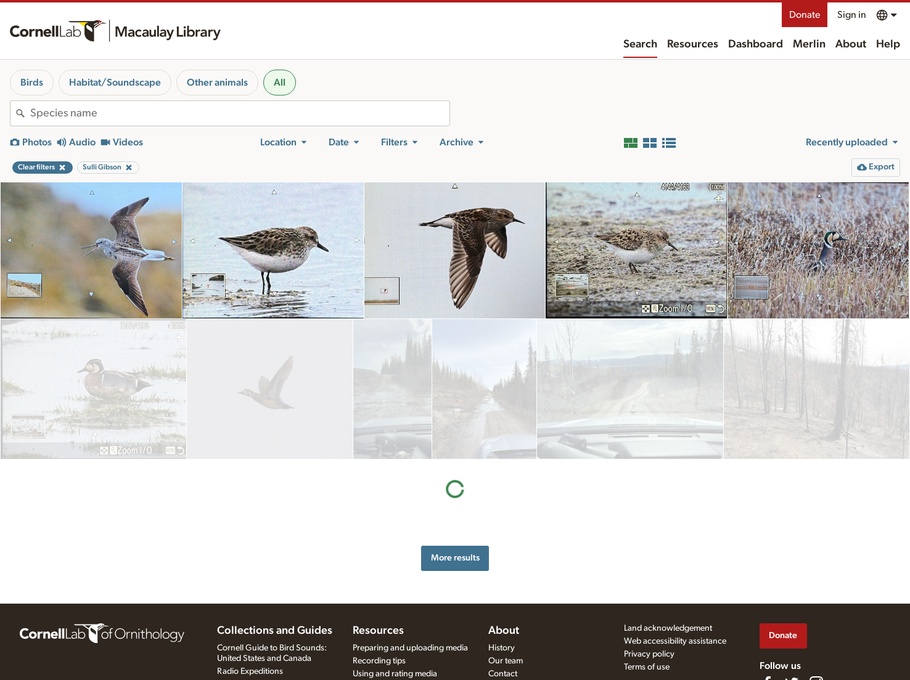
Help (888, 44)
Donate (804, 15)
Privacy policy (649, 654)
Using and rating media (395, 674)
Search (640, 44)
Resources (692, 44)
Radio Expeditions (250, 671)
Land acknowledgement (668, 628)
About (850, 44)
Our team (505, 661)
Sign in (851, 15)
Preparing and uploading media (410, 648)
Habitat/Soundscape (115, 82)
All (279, 82)
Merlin (809, 44)
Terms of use (647, 667)
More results (455, 417)
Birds (31, 82)
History (501, 648)
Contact (502, 674)
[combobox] (239, 113)
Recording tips (379, 661)
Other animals (217, 82)
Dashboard (755, 44)
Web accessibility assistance (675, 641)
